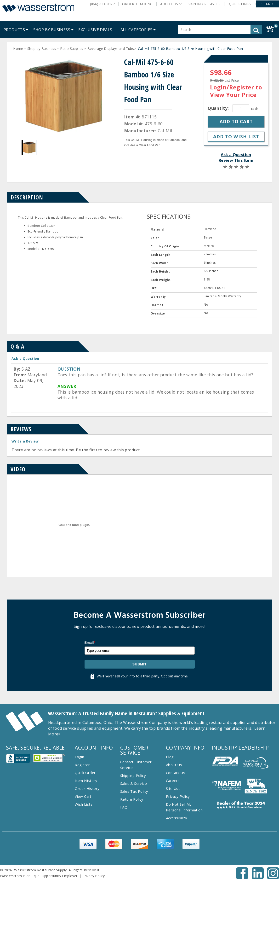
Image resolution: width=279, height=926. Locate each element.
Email (90, 682)
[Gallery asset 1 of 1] (64, 96)
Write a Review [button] (25, 441)
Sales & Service (133, 822)
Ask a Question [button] (236, 154)
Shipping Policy (133, 814)
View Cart (83, 835)
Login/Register (232, 87)
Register (82, 804)
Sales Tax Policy (134, 830)
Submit (139, 703)
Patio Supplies (71, 48)
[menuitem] (14, 29)
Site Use (173, 827)
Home (18, 48)
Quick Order (85, 812)
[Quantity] (241, 108)
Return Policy (131, 838)
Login (79, 796)
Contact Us (175, 812)
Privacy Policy (178, 835)
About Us (174, 804)
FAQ (123, 846)
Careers (173, 819)
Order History (87, 827)
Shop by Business (41, 48)
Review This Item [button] (236, 160)
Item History (86, 819)
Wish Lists (83, 843)
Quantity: (219, 108)
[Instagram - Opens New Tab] (273, 917)
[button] (267, 3)
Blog (170, 796)
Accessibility (176, 857)
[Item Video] (74, 570)
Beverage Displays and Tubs (110, 48)
